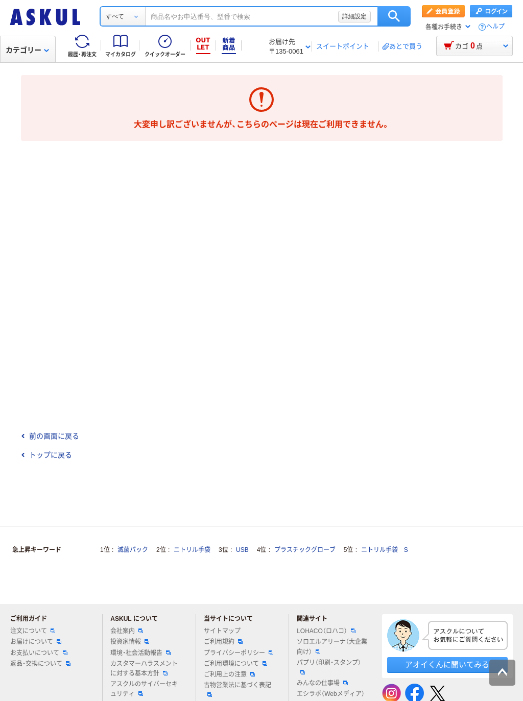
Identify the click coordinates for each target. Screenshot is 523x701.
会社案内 (126, 631)
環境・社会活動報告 (140, 653)
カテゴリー (27, 50)
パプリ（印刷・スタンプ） (329, 666)
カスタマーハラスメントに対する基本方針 (144, 668)
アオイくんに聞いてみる (447, 664)
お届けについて (35, 641)
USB (242, 549)
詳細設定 (354, 16)
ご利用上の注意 (229, 674)
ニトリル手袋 (192, 549)
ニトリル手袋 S (384, 549)
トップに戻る (46, 455)
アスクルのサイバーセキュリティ (144, 689)
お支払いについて (38, 653)
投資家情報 (129, 641)
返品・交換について (40, 663)
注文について (32, 631)
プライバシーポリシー (238, 653)
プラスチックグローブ (305, 549)
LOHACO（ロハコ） (326, 631)
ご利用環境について (235, 663)
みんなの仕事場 (322, 683)
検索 (394, 16)
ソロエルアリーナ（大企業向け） (332, 646)
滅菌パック (132, 549)
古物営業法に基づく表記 (237, 689)
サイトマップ (222, 631)
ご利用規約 (223, 641)
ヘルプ (495, 26)
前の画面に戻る (50, 436)
